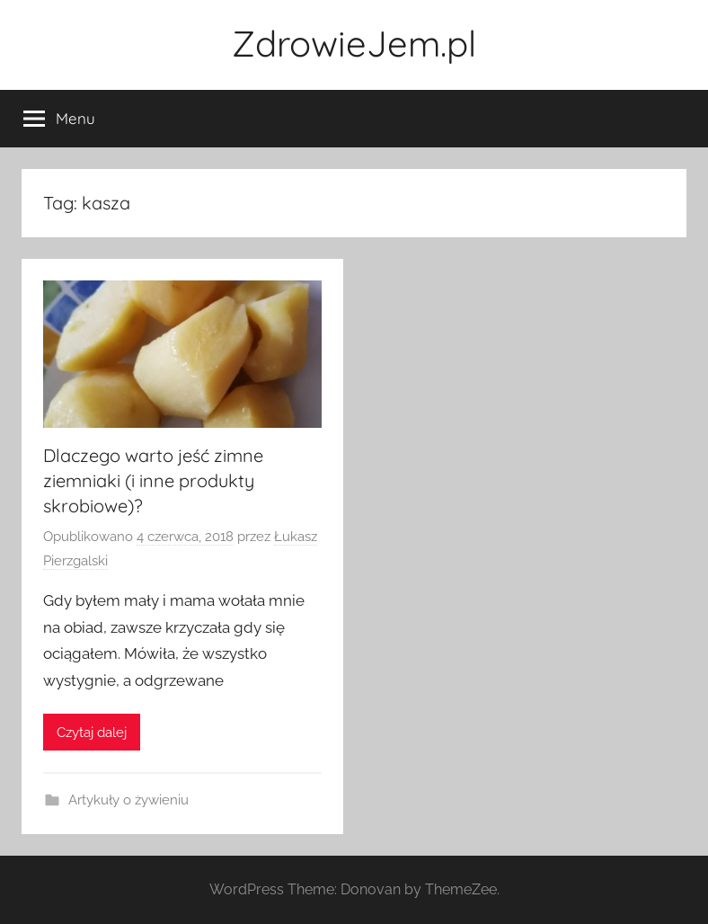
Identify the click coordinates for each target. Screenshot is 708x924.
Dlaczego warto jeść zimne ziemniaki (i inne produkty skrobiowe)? (153, 480)
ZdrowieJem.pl (354, 43)
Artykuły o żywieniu (128, 800)
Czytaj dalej (92, 732)
